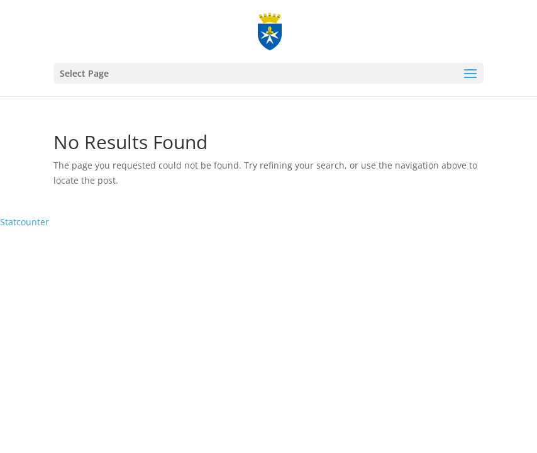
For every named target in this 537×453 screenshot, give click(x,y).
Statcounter (24, 222)
